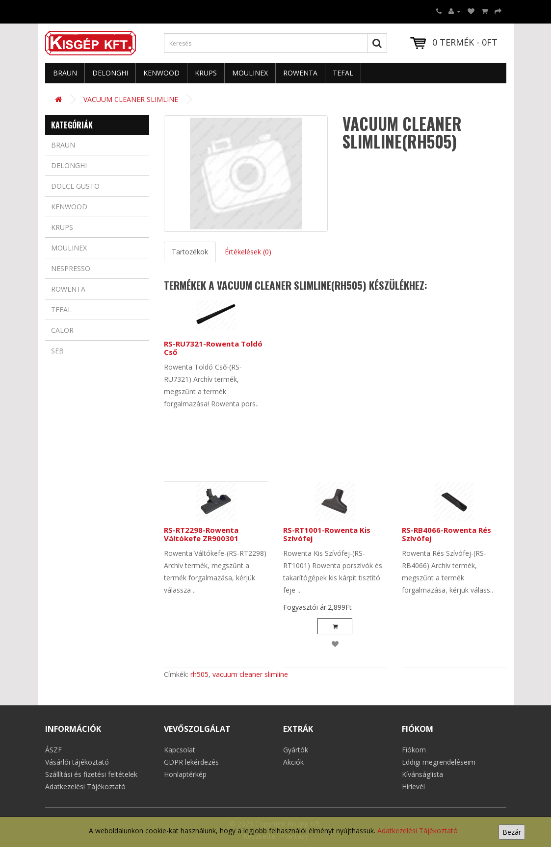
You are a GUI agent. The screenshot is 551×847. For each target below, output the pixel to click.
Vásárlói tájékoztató (77, 762)
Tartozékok (190, 251)
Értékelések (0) (248, 251)
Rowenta (300, 72)
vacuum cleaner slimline (250, 674)
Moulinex (250, 72)
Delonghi (110, 72)
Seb (57, 350)
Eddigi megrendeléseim (438, 762)
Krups (206, 72)
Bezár (511, 832)
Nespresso (70, 268)
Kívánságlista (422, 774)
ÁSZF (53, 749)
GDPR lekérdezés (191, 762)
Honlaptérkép (185, 774)
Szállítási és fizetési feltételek (91, 774)
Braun (65, 72)
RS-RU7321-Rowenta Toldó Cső (213, 348)
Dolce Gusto (75, 186)
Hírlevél (413, 786)
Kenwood (161, 72)
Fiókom (414, 749)
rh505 (199, 674)
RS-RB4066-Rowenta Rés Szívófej (446, 534)
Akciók (293, 762)
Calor (62, 330)
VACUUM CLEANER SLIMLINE (130, 99)
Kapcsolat (179, 749)
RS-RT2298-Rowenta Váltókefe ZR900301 (201, 534)
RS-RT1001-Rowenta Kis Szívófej (326, 534)
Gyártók (295, 749)
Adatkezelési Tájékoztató (417, 830)
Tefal (343, 72)
